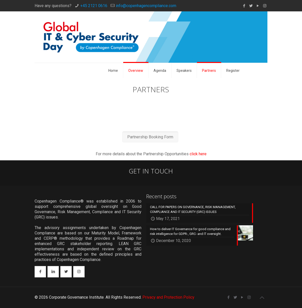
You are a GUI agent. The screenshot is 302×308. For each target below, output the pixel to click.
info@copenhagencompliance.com (146, 5)
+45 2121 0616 (93, 5)
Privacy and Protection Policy (168, 297)
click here (198, 153)
